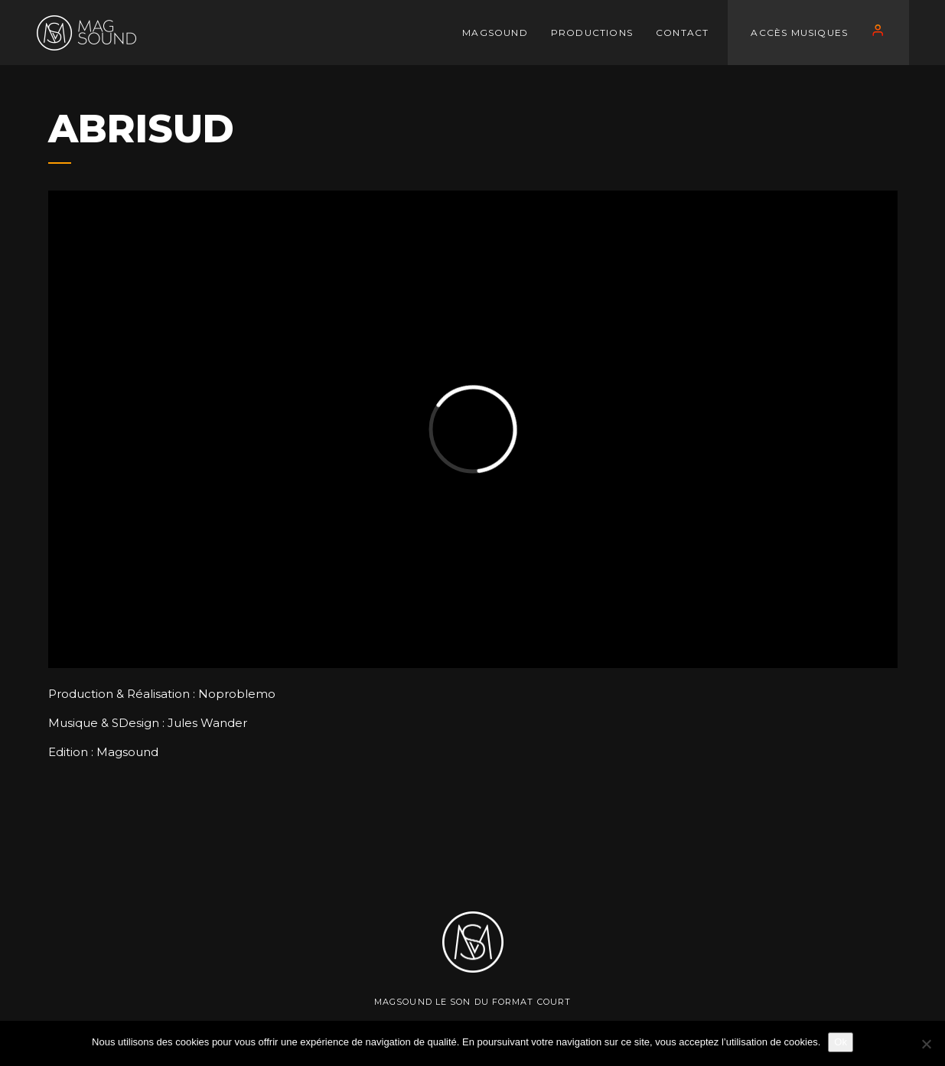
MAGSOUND (495, 32)
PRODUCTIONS (592, 32)
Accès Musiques (799, 32)
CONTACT (682, 32)
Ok (840, 1042)
